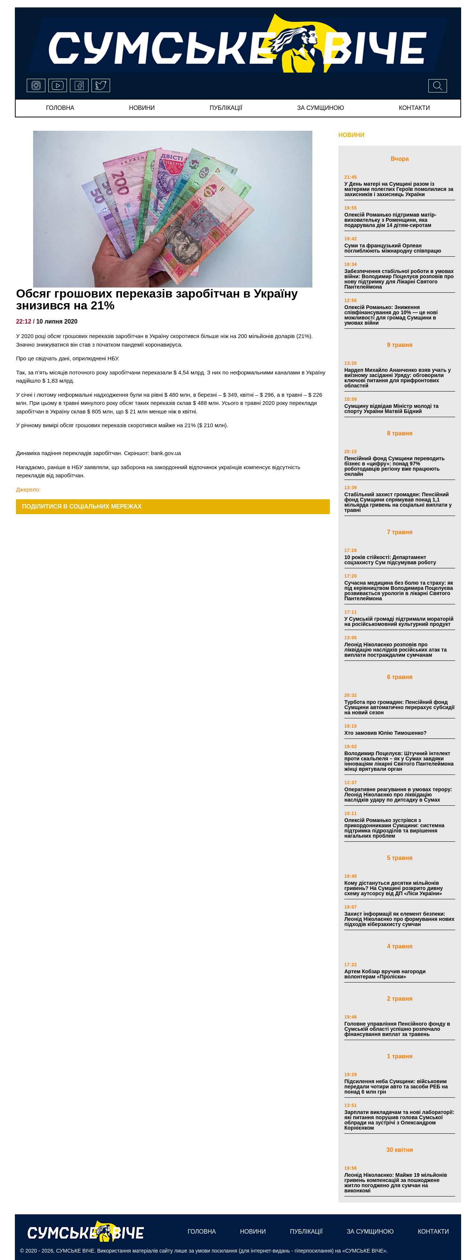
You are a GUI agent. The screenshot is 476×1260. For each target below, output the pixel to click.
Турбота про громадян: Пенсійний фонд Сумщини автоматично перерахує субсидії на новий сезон (399, 707)
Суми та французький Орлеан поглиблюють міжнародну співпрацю (392, 248)
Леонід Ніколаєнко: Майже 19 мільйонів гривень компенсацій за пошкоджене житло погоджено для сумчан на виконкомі (395, 1183)
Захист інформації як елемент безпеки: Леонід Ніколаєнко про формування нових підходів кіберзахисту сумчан (399, 919)
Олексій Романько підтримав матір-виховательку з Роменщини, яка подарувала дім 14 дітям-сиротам (390, 220)
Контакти (414, 108)
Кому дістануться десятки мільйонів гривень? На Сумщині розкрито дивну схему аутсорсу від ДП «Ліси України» (393, 888)
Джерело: (28, 489)
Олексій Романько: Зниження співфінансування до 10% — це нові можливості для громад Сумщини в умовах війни (391, 315)
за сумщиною (320, 108)
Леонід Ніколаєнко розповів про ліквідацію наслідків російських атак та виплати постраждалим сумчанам (395, 650)
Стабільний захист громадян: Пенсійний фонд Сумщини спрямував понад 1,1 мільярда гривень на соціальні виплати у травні (398, 502)
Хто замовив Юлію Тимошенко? (385, 733)
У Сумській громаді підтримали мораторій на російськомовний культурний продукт (399, 621)
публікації (226, 108)
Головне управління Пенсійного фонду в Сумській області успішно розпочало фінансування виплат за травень (397, 1029)
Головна (60, 108)
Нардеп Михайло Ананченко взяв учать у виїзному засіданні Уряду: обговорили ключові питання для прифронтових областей (397, 378)
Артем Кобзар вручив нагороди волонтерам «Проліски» (385, 974)
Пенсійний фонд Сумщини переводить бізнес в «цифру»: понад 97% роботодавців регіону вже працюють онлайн (394, 466)
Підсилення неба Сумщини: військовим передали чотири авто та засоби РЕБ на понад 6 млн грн (396, 1086)
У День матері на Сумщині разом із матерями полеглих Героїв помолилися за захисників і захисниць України (398, 189)
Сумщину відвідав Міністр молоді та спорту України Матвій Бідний (391, 408)
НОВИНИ (351, 135)
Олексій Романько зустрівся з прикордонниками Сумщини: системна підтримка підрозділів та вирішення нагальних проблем (394, 828)
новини (142, 108)
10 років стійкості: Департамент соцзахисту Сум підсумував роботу (390, 559)
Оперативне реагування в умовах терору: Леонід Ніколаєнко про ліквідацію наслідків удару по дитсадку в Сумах (398, 794)
